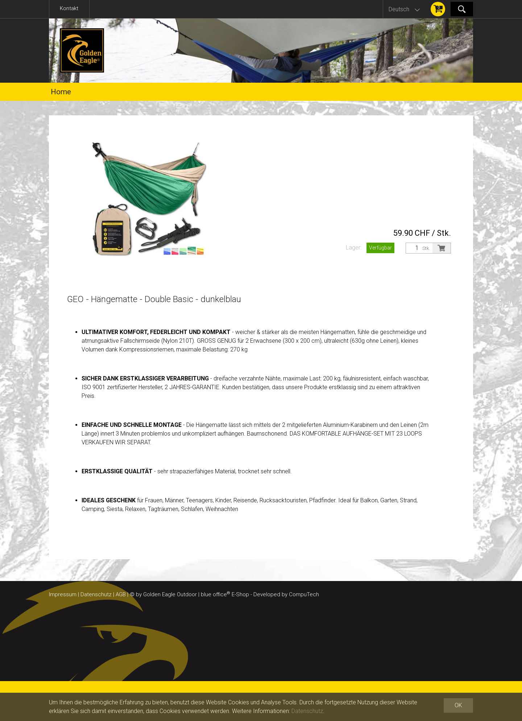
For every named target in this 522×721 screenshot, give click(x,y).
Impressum (62, 594)
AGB (121, 594)
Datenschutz (96, 594)
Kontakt (69, 8)
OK (458, 705)
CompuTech (304, 594)
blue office (215, 594)
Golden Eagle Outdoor (170, 594)
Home (61, 91)
